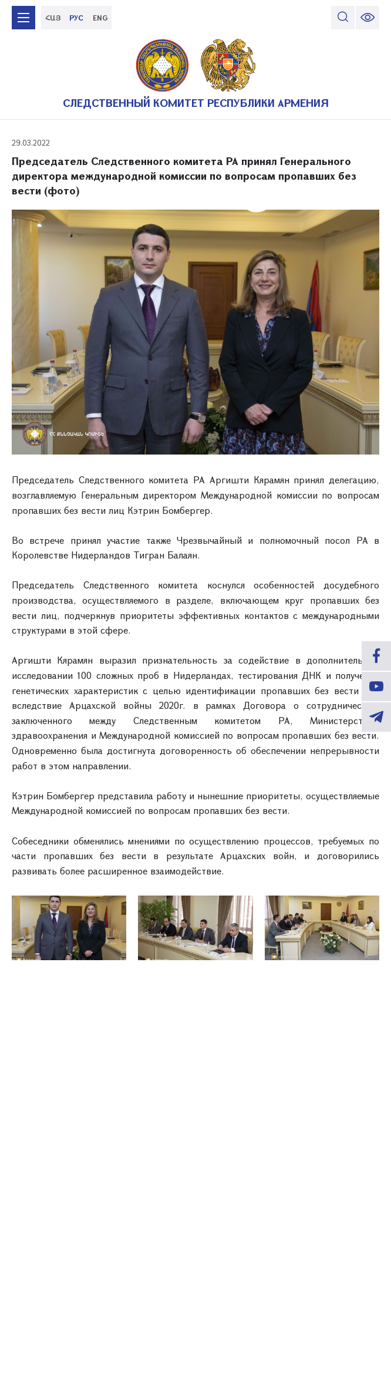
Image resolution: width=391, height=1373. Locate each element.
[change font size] (367, 17)
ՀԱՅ (53, 17)
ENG (100, 17)
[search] (343, 17)
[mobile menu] (23, 17)
